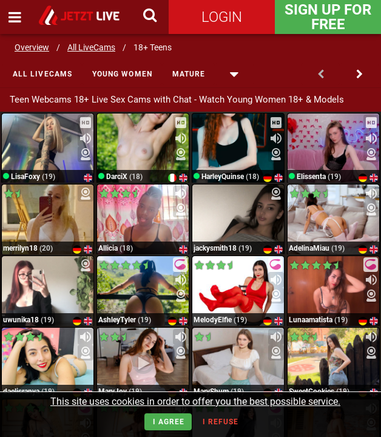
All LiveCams (91, 47)
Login (221, 16)
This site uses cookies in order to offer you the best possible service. (195, 401)
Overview (32, 47)
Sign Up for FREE (328, 17)
